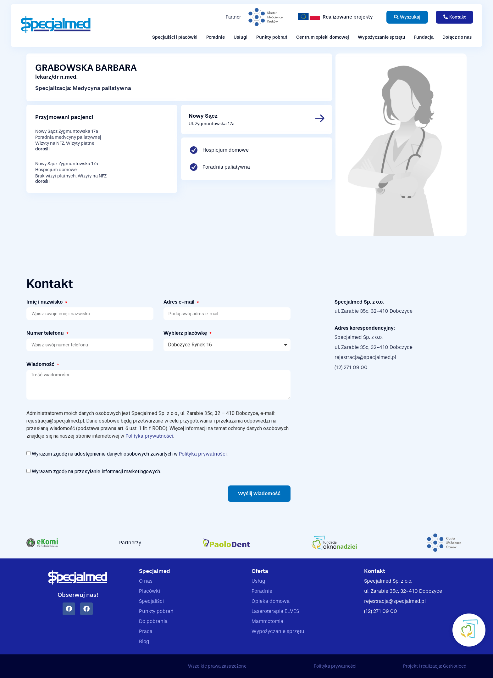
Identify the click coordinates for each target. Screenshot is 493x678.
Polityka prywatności (149, 436)
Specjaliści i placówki (174, 37)
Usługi (240, 37)
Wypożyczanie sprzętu (381, 37)
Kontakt (374, 571)
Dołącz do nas (457, 37)
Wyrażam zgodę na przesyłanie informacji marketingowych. (96, 471)
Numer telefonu (45, 333)
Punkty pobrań (271, 37)
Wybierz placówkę (185, 333)
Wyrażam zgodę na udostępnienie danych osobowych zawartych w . (130, 454)
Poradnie (215, 37)
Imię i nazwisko (45, 302)
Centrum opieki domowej (322, 37)
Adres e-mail (179, 302)
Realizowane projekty (348, 17)
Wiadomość (41, 364)
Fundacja (424, 37)
